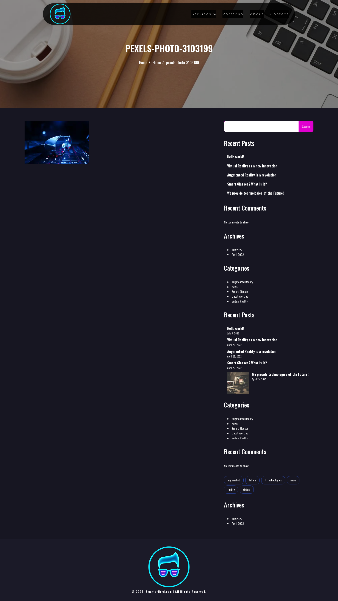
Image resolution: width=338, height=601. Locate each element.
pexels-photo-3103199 (182, 62)
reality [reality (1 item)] (231, 489)
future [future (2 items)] (252, 480)
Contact (279, 14)
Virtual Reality (239, 301)
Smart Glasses (240, 291)
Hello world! (235, 157)
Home (143, 62)
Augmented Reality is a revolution (251, 175)
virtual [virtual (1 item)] (246, 489)
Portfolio (232, 14)
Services (201, 14)
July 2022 (237, 249)
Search (306, 126)
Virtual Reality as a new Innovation (252, 166)
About (257, 14)
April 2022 (238, 254)
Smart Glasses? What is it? (247, 184)
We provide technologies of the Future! (255, 193)
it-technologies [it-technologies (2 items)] (273, 480)
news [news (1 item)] (293, 480)
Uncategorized (240, 296)
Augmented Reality (242, 281)
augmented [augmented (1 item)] (233, 480)
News (235, 286)
